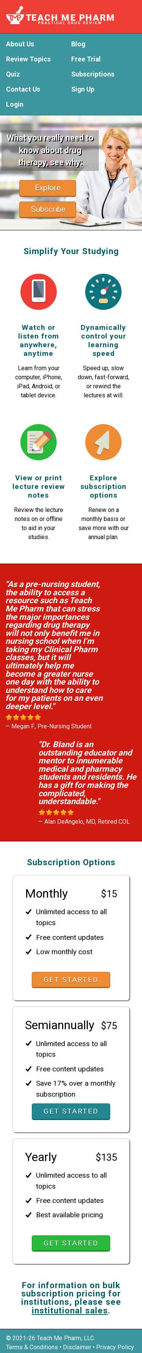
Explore (48, 187)
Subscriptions (92, 74)
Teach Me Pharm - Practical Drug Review (69, 15)
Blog (78, 44)
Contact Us (23, 89)
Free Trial (86, 59)
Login (14, 104)
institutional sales (70, 1310)
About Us (20, 44)
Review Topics (28, 59)
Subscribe (48, 209)
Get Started (71, 979)
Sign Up (82, 89)
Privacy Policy (115, 1347)
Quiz (13, 74)
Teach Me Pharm (59, 1338)
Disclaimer (77, 1347)
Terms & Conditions (32, 1347)
